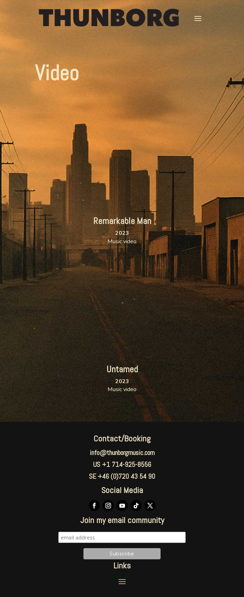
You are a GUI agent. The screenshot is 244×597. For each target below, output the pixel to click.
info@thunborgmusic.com (122, 452)
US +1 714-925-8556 (122, 464)
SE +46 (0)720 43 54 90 (122, 476)
